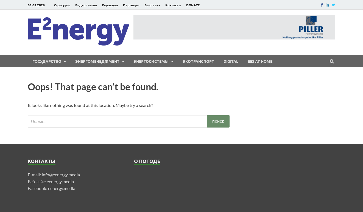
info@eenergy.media (61, 174)
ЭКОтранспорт (198, 61)
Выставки (152, 5)
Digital (231, 61)
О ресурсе (62, 5)
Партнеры (131, 5)
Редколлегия (86, 5)
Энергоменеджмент (97, 61)
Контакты (173, 5)
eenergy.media (60, 181)
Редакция (110, 5)
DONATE (193, 5)
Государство (46, 61)
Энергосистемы (151, 61)
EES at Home (260, 61)
